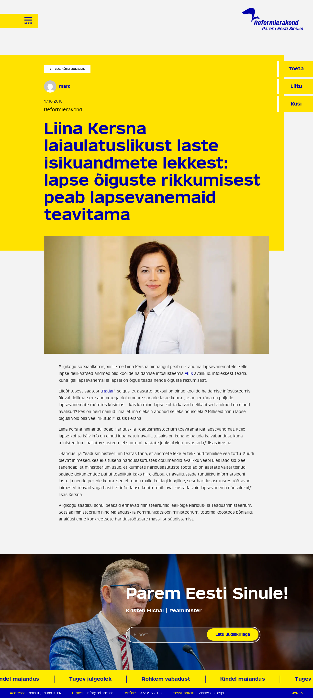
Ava (297, 693)
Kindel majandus (243, 679)
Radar (108, 391)
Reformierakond (63, 110)
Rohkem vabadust (167, 679)
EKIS (189, 373)
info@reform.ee (100, 693)
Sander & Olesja (211, 693)
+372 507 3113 (150, 693)
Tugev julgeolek (91, 679)
